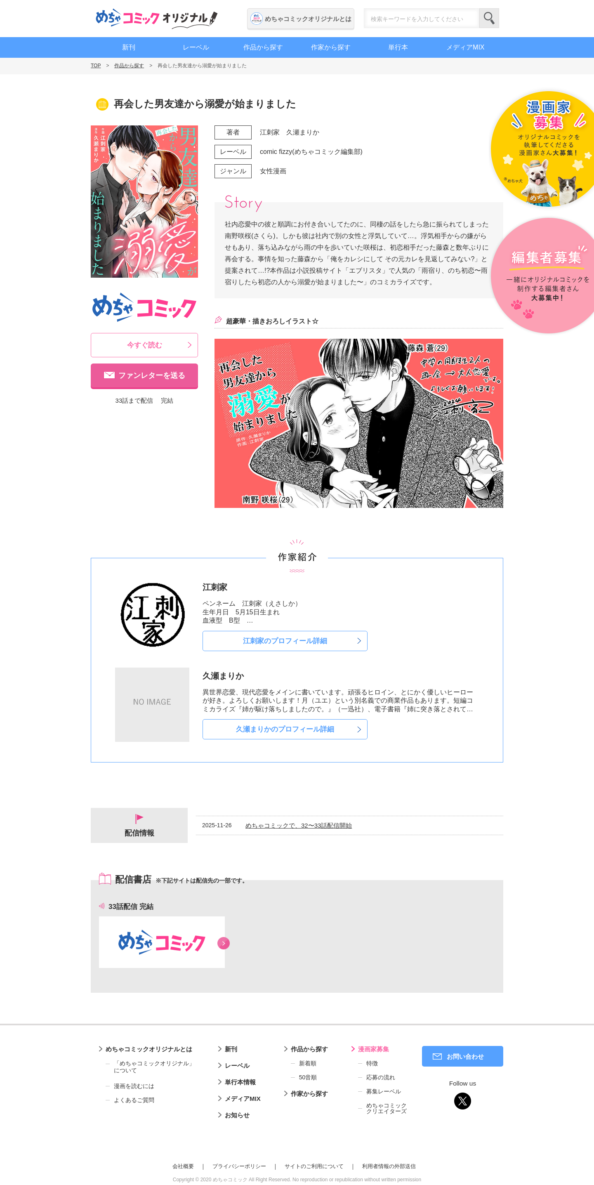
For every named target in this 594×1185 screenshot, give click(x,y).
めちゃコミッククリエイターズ (386, 1108)
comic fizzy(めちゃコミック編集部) (311, 151)
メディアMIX (465, 47)
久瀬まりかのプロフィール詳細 (285, 729)
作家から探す (331, 47)
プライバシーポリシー (239, 1166)
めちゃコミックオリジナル (157, 18)
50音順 (308, 1077)
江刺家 (270, 132)
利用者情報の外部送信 (389, 1166)
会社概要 (183, 1166)
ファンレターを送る (151, 375)
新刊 (128, 47)
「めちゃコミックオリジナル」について (150, 1067)
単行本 (398, 47)
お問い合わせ (465, 1056)
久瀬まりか (302, 132)
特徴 (372, 1063)
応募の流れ (380, 1077)
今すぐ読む (144, 345)
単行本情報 (240, 1082)
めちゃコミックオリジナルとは (308, 18)
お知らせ (237, 1115)
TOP (96, 65)
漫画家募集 (373, 1049)
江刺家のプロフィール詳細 (285, 641)
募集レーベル (383, 1091)
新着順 (307, 1063)
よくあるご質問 (134, 1100)
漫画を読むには (134, 1086)
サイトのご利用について (314, 1166)
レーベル (196, 47)
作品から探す (263, 47)
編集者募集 (541, 276)
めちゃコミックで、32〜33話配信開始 (298, 825)
